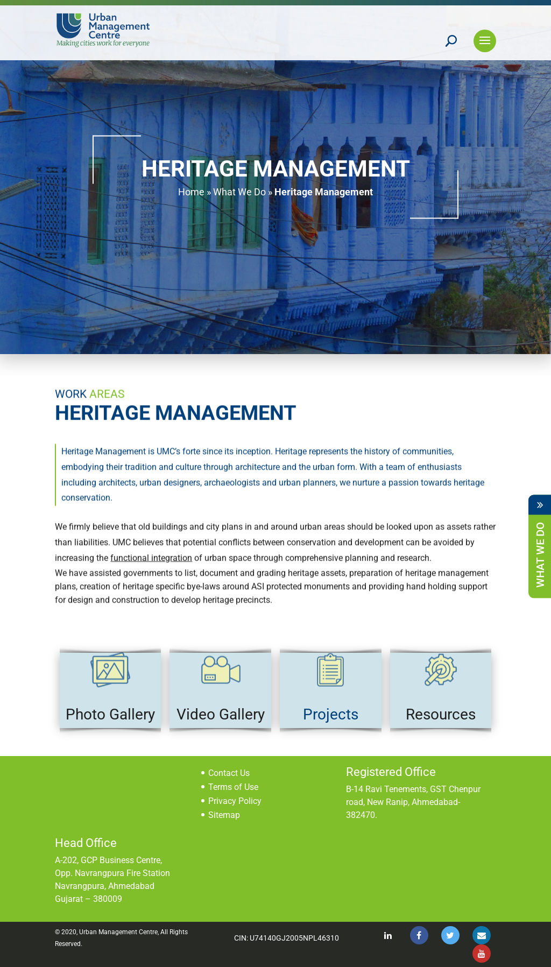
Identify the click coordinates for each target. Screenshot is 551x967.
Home (191, 191)
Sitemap (224, 815)
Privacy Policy (235, 801)
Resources (441, 714)
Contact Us (229, 773)
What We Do (239, 191)
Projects (330, 714)
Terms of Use (233, 787)
